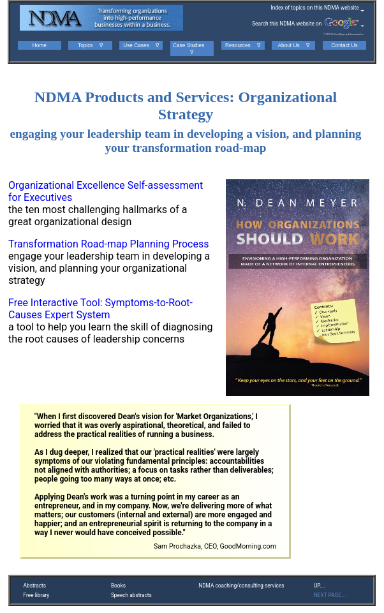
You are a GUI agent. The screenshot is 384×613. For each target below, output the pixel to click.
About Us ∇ (294, 45)
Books (118, 585)
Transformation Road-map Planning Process (108, 244)
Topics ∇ (90, 45)
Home (40, 45)
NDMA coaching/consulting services (241, 585)
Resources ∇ (242, 45)
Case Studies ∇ (192, 48)
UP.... (319, 585)
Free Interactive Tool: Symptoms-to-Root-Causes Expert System (100, 309)
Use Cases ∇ (141, 45)
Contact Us (345, 45)
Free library (37, 595)
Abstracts (35, 585)
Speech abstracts (131, 595)
